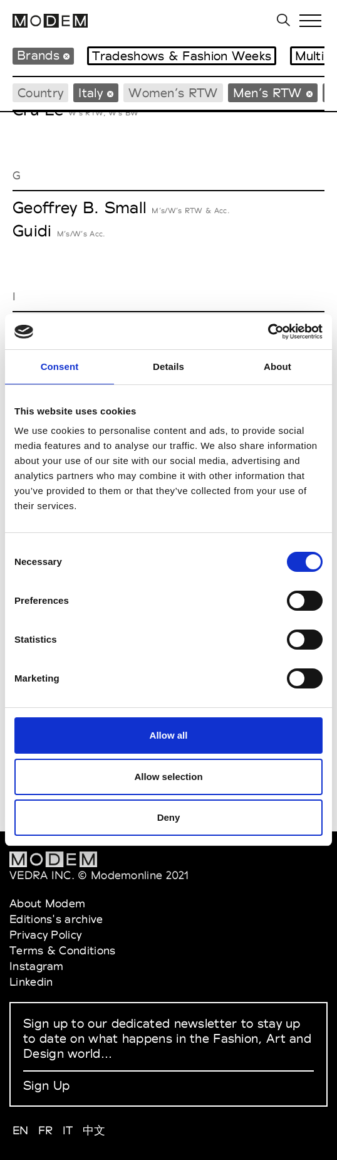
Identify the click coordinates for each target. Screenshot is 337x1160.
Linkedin (31, 981)
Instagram (36, 966)
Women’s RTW (172, 92)
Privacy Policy (45, 934)
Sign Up (46, 1085)
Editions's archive (56, 918)
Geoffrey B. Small (80, 207)
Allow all (169, 735)
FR (45, 1130)
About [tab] (277, 366)
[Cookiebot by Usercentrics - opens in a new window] (268, 332)
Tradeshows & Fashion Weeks (181, 55)
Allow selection (168, 776)
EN (21, 1130)
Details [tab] (168, 366)
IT (68, 1130)
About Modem (47, 903)
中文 (94, 1130)
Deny (168, 817)
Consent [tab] (60, 366)
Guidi (32, 230)
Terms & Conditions (62, 950)
